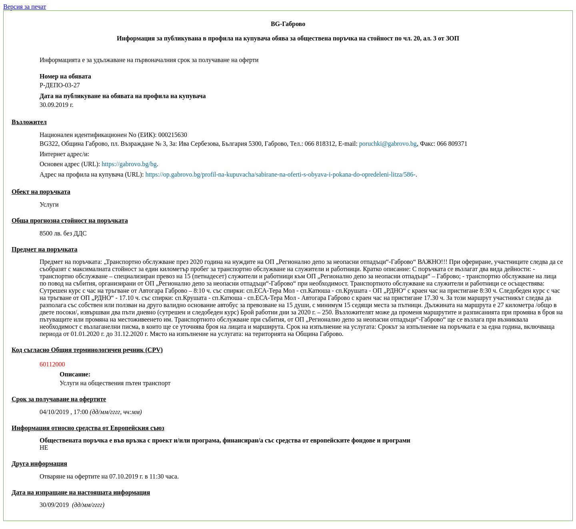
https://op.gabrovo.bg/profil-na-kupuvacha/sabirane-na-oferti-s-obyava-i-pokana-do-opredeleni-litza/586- (280, 174)
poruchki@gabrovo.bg (388, 143)
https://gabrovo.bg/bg (129, 164)
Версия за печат (24, 6)
